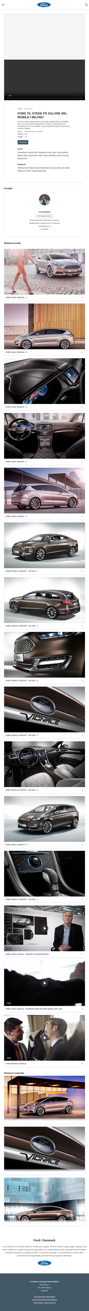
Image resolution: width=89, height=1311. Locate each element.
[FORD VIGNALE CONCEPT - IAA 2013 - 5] (44, 764)
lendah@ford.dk (44, 226)
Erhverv (24, 158)
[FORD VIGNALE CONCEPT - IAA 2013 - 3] (44, 709)
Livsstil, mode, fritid (44, 155)
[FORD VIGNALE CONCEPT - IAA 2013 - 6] (44, 655)
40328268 (44, 229)
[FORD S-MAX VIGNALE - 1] (44, 272)
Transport (65, 155)
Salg (19, 158)
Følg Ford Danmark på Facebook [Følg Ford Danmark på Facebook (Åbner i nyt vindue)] (44, 1300)
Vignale (34, 171)
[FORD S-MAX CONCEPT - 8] (44, 819)
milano (31, 168)
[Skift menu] (3, 4)
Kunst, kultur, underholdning (57, 152)
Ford (27, 168)
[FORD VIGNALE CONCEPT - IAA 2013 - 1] (44, 545)
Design (37, 168)
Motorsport (43, 152)
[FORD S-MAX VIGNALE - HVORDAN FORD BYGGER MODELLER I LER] (44, 983)
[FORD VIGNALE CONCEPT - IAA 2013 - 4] (44, 874)
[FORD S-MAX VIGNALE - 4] (44, 381)
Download (23, 142)
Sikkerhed (21, 171)
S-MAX (28, 171)
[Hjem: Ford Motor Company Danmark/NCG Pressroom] (44, 4)
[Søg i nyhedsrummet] (86, 4)
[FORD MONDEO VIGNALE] (44, 1038)
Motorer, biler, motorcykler (27, 155)
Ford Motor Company (48, 168)
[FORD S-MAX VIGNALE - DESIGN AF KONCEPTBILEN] (44, 928)
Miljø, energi (56, 155)
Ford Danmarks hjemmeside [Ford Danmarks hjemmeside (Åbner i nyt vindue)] (44, 1297)
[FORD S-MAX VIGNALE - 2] (44, 326)
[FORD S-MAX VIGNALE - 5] (44, 436)
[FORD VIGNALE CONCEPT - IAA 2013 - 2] (44, 600)
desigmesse (41, 171)
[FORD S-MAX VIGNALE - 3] (44, 490)
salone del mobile (63, 168)
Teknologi (21, 168)
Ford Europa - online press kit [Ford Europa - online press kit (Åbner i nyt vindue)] (44, 1303)
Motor (36, 152)
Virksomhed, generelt (26, 152)
